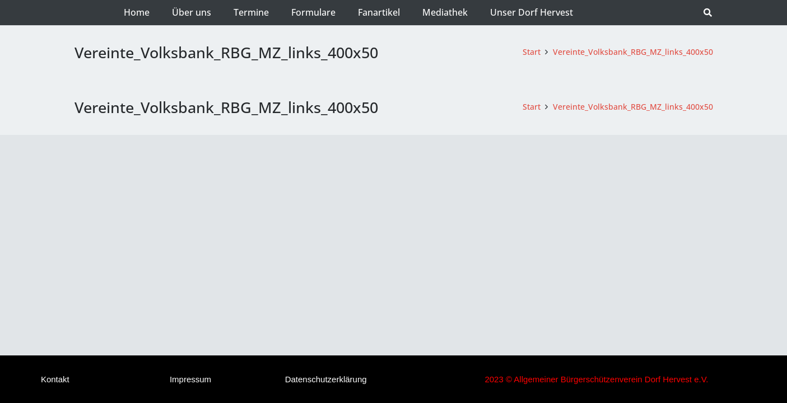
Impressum (190, 379)
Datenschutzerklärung (326, 379)
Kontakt (55, 379)
